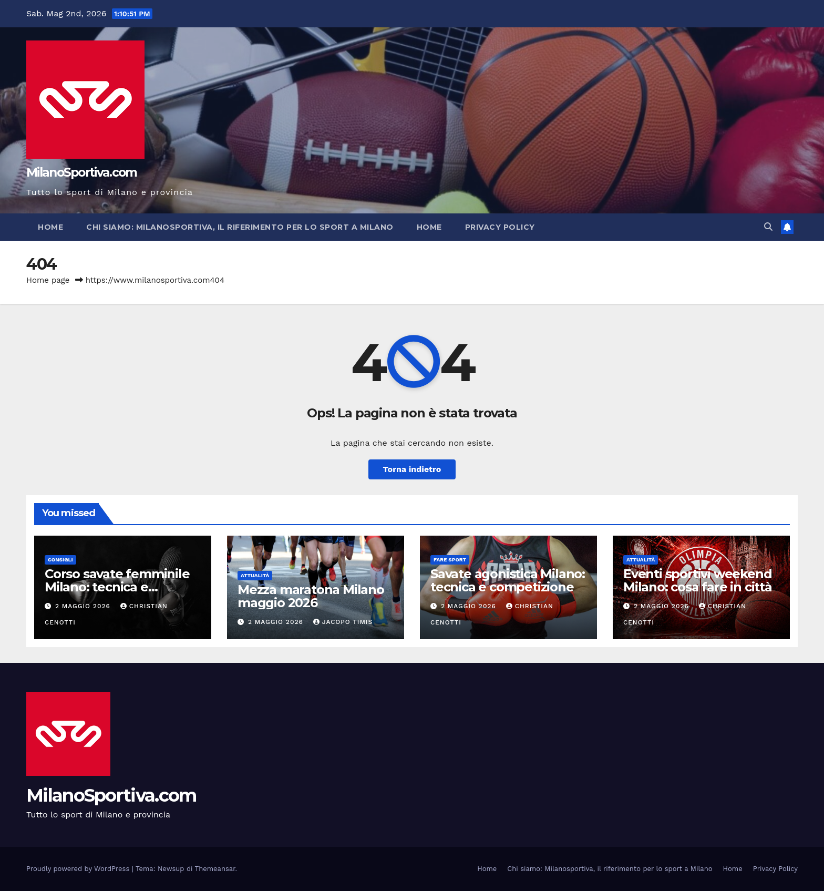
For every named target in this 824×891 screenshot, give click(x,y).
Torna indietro (412, 469)
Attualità (255, 575)
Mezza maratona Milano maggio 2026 (311, 596)
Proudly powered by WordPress (79, 869)
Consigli (60, 559)
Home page (48, 280)
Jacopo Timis (343, 622)
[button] (768, 227)
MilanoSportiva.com (81, 172)
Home (50, 227)
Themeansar (215, 869)
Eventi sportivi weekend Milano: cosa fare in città (697, 580)
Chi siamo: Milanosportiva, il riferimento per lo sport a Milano (240, 227)
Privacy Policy (500, 227)
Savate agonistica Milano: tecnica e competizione (507, 580)
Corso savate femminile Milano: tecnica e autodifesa (117, 587)
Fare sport (450, 559)
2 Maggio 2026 (84, 606)
